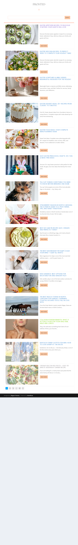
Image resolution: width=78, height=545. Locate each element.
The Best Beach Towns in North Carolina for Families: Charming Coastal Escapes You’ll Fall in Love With (54, 299)
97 (19, 401)
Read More (44, 46)
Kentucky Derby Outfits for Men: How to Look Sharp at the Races (55, 344)
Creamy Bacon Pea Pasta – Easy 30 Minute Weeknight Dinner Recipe (54, 367)
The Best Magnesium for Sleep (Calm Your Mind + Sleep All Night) (55, 252)
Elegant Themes (15, 408)
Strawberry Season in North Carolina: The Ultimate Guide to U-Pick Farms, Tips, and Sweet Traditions (56, 207)
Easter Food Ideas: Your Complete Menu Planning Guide (54, 131)
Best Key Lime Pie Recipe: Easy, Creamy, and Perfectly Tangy (55, 229)
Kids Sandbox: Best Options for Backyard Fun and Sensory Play (53, 275)
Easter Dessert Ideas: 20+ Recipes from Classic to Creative (56, 105)
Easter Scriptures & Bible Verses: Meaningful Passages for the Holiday (55, 78)
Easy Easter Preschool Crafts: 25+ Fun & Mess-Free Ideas (56, 157)
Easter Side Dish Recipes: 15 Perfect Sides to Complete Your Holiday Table (55, 52)
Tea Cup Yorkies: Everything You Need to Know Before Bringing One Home (55, 183)
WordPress (30, 408)
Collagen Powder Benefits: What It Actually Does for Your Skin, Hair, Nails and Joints (54, 321)
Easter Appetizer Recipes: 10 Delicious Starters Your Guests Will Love (55, 26)
